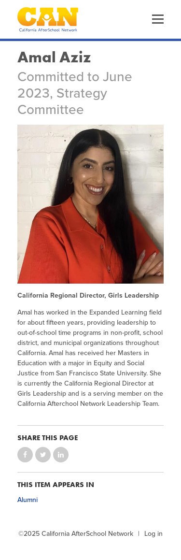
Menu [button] (157, 19)
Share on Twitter (43, 454)
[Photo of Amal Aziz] (90, 204)
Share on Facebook (25, 454)
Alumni (27, 500)
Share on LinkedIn (61, 454)
